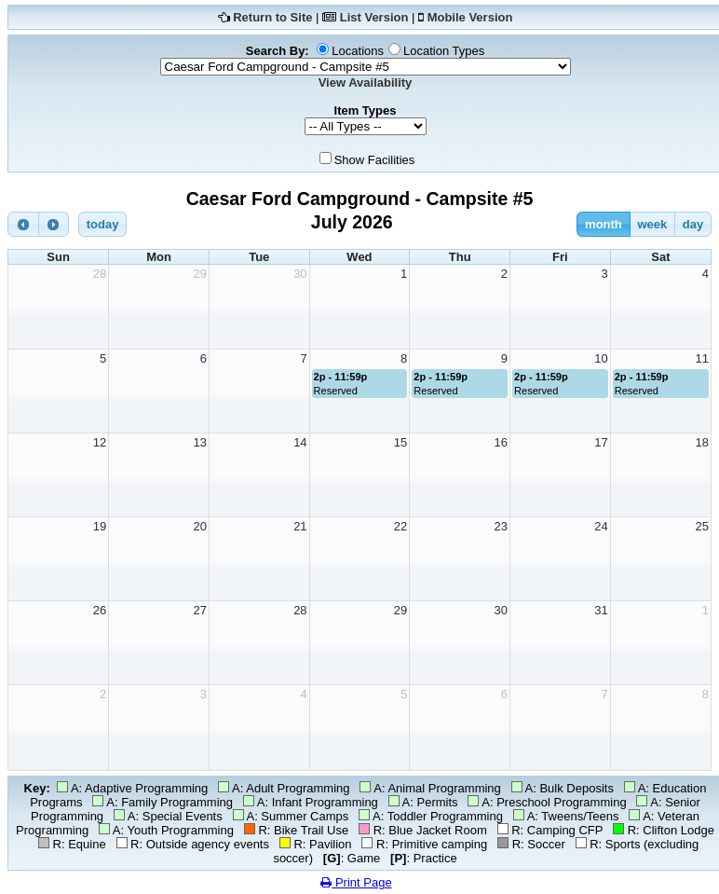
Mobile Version (470, 17)
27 (199, 610)
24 (600, 526)
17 (600, 442)
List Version (374, 17)
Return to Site (272, 17)
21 (299, 526)
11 (702, 358)
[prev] (23, 224)
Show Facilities (374, 160)
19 (99, 526)
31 (600, 610)
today (103, 224)
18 (702, 442)
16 (501, 442)
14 (299, 442)
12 (99, 442)
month (603, 224)
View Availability (366, 82)
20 (199, 526)
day (693, 224)
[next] (54, 224)
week (652, 224)
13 (199, 442)
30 (299, 274)
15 (400, 442)
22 (400, 526)
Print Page (355, 882)
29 (199, 274)
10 (600, 358)
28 (99, 274)
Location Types (443, 51)
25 (702, 526)
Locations (358, 51)
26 (99, 610)
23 (501, 526)
